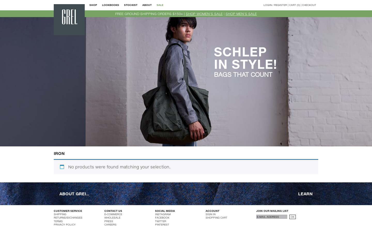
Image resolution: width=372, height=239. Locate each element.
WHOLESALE (112, 217)
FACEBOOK (162, 217)
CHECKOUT (309, 4)
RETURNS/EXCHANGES (68, 217)
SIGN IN (210, 214)
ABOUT (147, 4)
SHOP (93, 4)
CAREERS (110, 224)
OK (293, 216)
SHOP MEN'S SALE (241, 14)
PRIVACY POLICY (65, 224)
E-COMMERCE (113, 214)
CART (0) (294, 4)
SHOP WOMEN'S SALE (204, 14)
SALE (160, 4)
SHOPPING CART (216, 217)
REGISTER (280, 4)
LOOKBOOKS (110, 4)
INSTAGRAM (163, 214)
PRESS (108, 221)
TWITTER (160, 221)
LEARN (305, 193)
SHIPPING (60, 214)
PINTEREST (162, 224)
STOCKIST (130, 4)
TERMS (58, 221)
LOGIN (268, 4)
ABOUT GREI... (74, 193)
